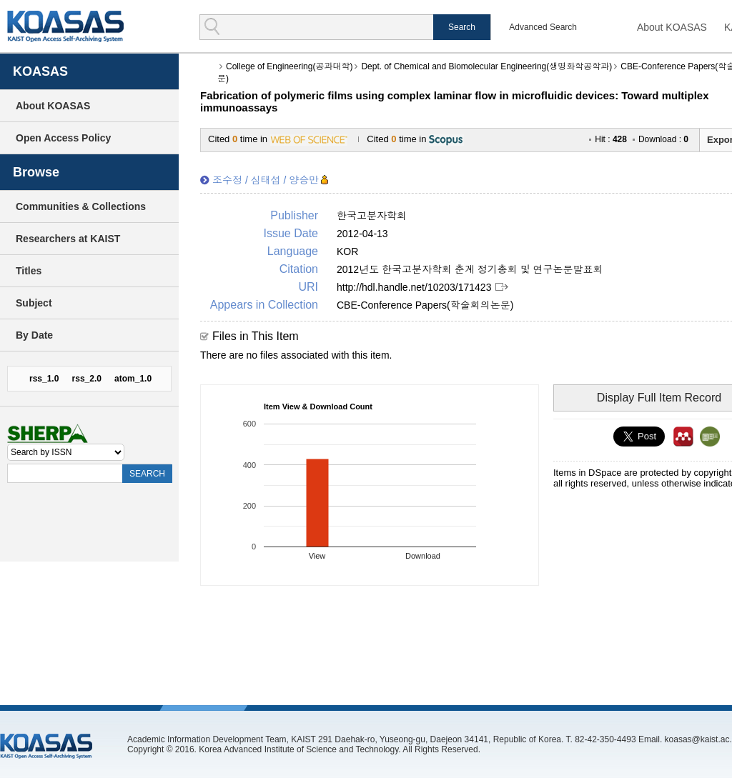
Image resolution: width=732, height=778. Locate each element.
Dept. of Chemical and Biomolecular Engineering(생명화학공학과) (486, 66)
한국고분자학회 (372, 215)
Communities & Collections (81, 206)
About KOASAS (672, 27)
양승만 (304, 180)
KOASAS (65, 26)
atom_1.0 (133, 379)
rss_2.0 (87, 379)
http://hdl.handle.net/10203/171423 (414, 287)
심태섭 (266, 180)
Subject (34, 303)
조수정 (227, 180)
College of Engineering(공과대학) (289, 66)
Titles (28, 270)
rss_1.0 (44, 379)
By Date (34, 335)
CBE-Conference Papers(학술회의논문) (425, 305)
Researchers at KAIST (68, 238)
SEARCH (147, 474)
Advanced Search (543, 27)
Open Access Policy (63, 138)
